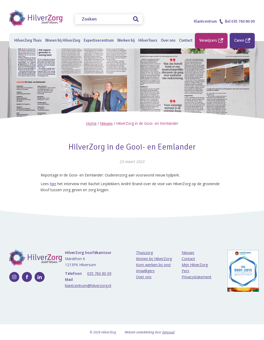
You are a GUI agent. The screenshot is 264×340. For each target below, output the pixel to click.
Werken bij (126, 40)
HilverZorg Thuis (28, 40)
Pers (185, 270)
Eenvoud (168, 332)
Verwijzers (211, 40)
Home (91, 123)
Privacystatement (196, 276)
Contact (188, 258)
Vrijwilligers (145, 270)
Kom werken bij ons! (153, 264)
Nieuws (106, 123)
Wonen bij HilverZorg (62, 40)
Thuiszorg (144, 252)
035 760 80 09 (99, 273)
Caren (242, 40)
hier (53, 183)
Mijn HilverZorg (195, 264)
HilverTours (147, 40)
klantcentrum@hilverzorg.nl (88, 285)
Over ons (144, 276)
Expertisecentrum (99, 40)
